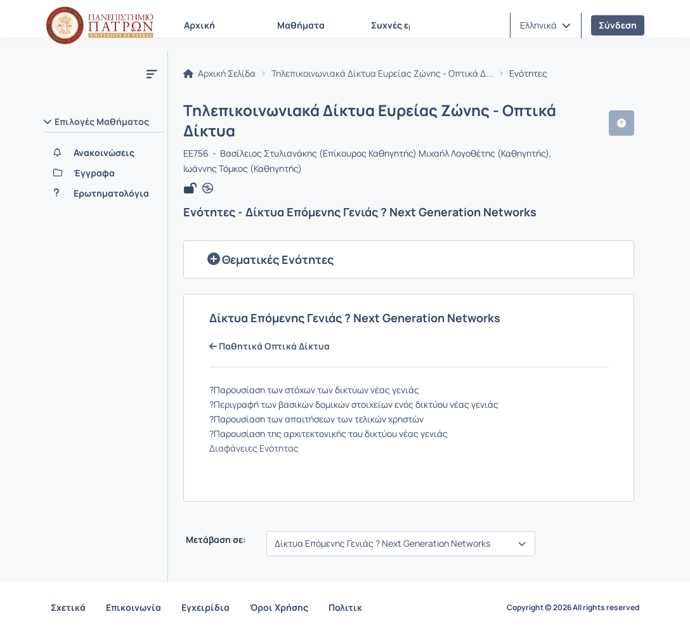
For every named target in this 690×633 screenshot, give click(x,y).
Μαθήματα (301, 25)
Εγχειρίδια (205, 607)
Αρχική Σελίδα (219, 74)
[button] (545, 25)
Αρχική (199, 25)
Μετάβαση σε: (215, 540)
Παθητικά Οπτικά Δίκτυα (269, 346)
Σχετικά (68, 607)
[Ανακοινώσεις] (104, 153)
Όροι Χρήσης (279, 607)
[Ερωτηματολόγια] (104, 193)
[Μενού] (151, 73)
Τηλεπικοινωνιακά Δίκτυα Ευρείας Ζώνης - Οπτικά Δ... (382, 74)
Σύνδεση (618, 25)
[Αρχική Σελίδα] (99, 25)
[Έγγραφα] (104, 173)
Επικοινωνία (133, 607)
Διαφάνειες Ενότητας (254, 448)
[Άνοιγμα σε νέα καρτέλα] (207, 188)
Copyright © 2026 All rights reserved (573, 608)
